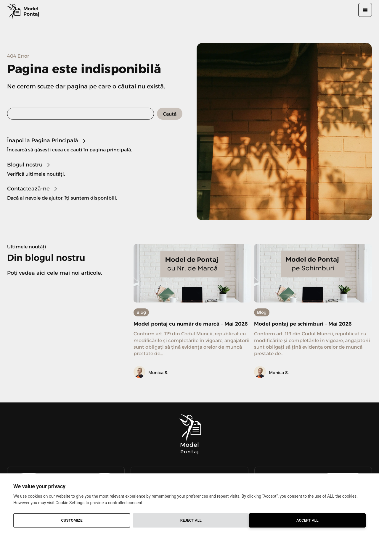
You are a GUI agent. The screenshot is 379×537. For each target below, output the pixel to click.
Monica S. (158, 381)
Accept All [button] (307, 520)
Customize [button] (71, 520)
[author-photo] (140, 380)
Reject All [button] (191, 520)
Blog (141, 312)
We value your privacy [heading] (39, 486)
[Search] (169, 114)
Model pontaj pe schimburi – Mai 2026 (311, 323)
